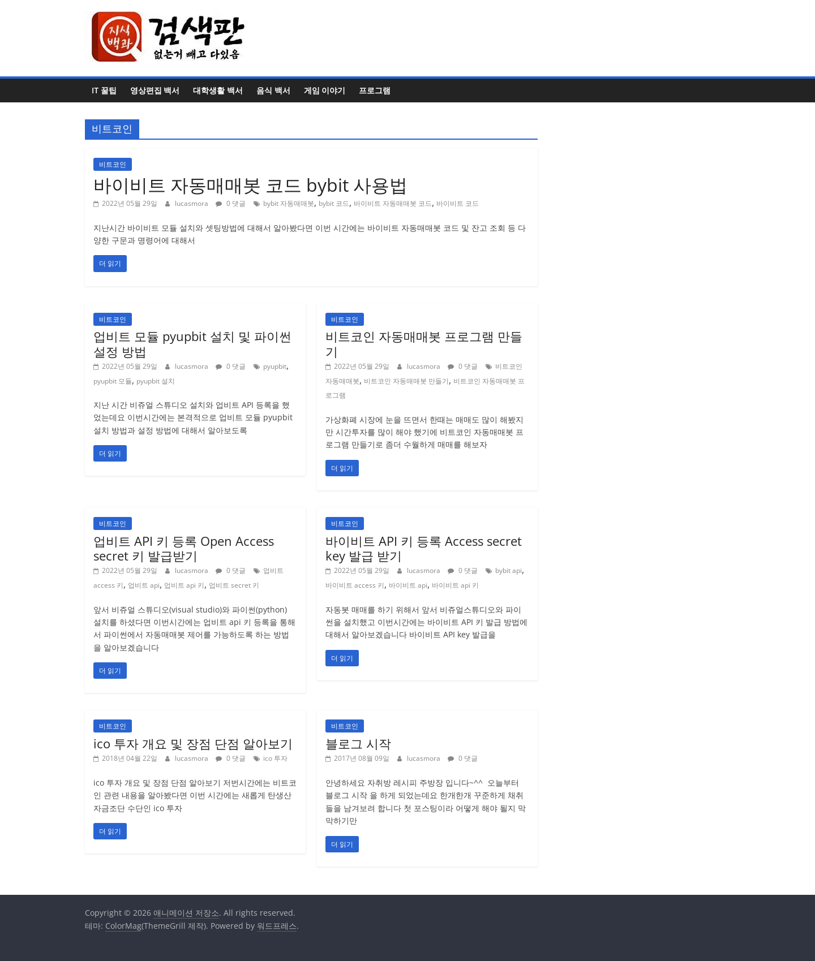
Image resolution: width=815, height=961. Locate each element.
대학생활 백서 (218, 90)
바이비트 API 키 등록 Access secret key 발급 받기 (423, 548)
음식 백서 (273, 90)
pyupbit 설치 (155, 381)
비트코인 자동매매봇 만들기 (406, 381)
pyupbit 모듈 (112, 381)
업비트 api (144, 585)
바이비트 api (408, 585)
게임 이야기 (325, 90)
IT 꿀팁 (104, 90)
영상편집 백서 (155, 90)
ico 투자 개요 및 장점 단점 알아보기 (193, 743)
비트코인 (112, 164)
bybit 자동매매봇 (288, 203)
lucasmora (192, 203)
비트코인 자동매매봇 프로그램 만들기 (423, 343)
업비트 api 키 (184, 585)
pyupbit (274, 366)
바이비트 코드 (457, 203)
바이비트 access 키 (354, 585)
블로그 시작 (358, 743)
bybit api (508, 570)
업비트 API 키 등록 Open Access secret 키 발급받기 (183, 548)
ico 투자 (275, 758)
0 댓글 (231, 203)
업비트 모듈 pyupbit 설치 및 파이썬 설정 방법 (192, 343)
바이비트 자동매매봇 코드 (393, 203)
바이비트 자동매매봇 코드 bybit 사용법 (250, 185)
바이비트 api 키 (455, 585)
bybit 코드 (334, 203)
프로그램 (375, 90)
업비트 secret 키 (234, 585)
